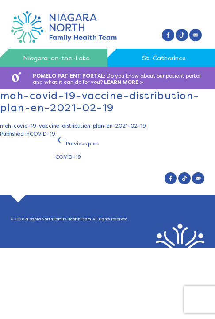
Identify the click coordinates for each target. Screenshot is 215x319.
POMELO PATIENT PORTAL (68, 76)
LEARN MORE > (123, 82)
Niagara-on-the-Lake (56, 58)
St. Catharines (164, 58)
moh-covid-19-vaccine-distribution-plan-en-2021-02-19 (73, 126)
